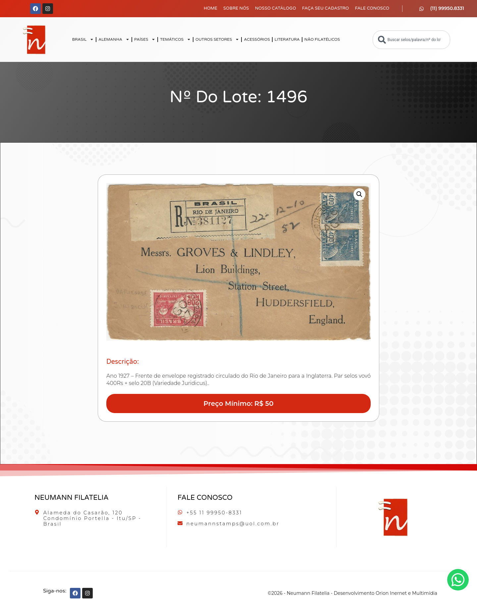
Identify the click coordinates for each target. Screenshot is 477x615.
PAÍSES (144, 39)
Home (210, 8)
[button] (359, 194)
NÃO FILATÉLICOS (322, 39)
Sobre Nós (236, 8)
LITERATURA (287, 39)
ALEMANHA (114, 39)
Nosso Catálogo (275, 8)
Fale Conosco (372, 8)
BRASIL (83, 39)
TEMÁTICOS (175, 39)
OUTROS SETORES (217, 39)
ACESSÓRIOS (257, 39)
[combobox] (411, 39)
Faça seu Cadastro (325, 8)
